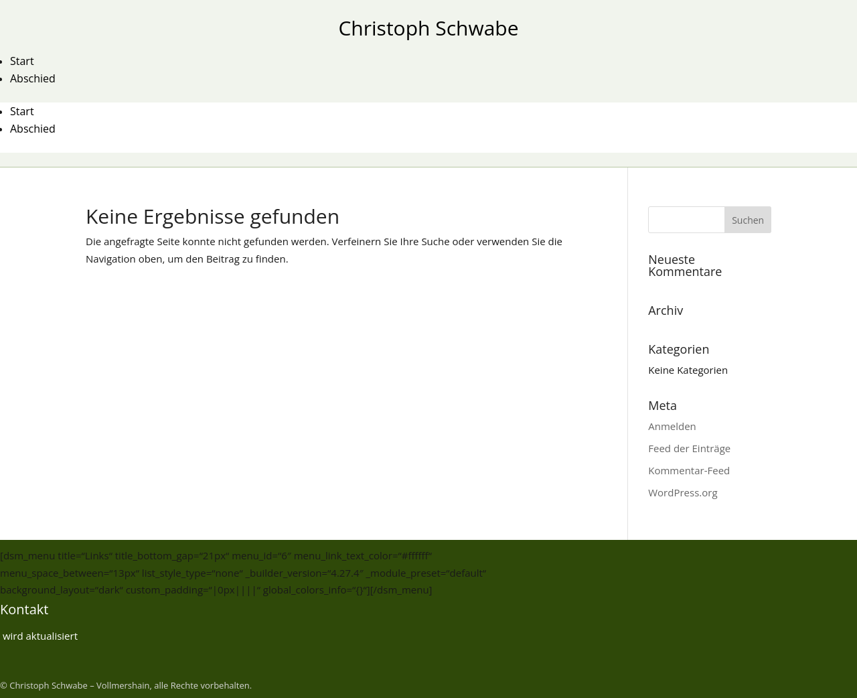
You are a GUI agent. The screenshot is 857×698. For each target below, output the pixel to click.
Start (22, 61)
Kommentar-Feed (689, 470)
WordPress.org (682, 492)
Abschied (33, 78)
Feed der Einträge (689, 448)
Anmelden (672, 426)
